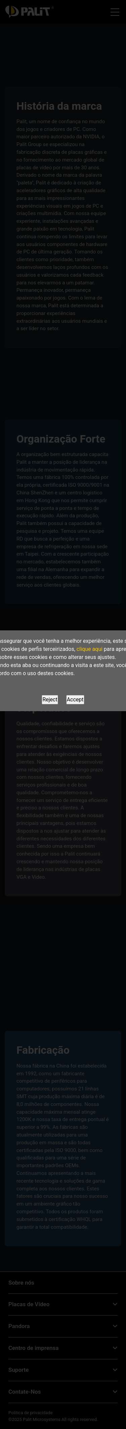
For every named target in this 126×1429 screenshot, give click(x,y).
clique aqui (89, 649)
